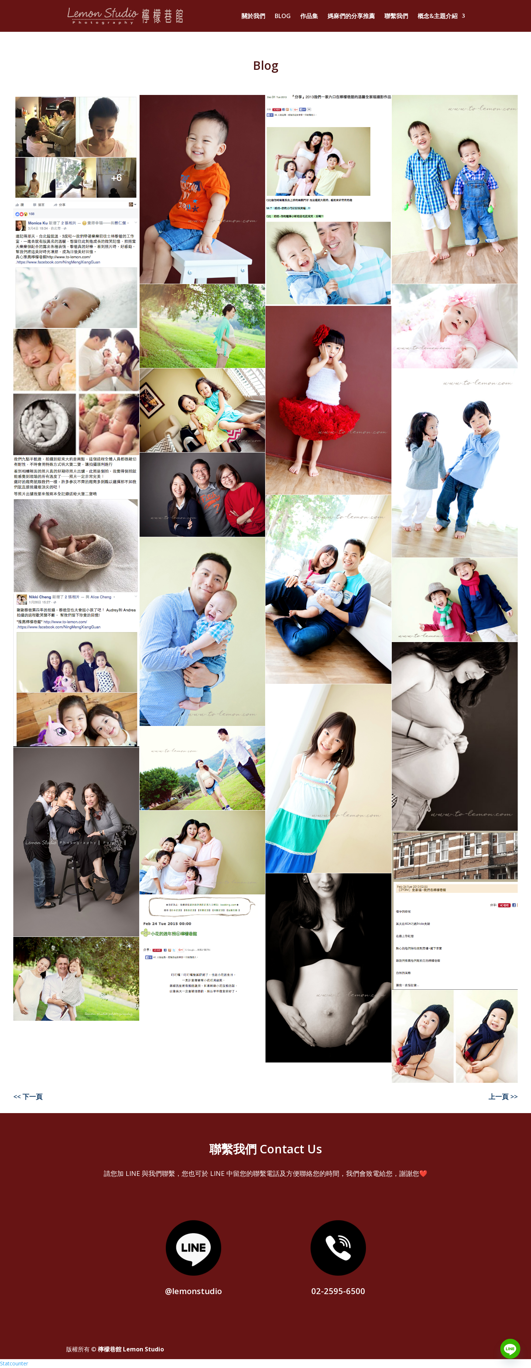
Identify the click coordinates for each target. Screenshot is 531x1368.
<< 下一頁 (27, 1096)
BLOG (283, 16)
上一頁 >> (503, 1096)
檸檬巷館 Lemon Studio (131, 1349)
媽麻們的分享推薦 (351, 16)
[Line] (510, 1349)
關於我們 (253, 16)
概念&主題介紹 (438, 16)
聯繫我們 (396, 16)
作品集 (309, 16)
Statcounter (14, 1363)
